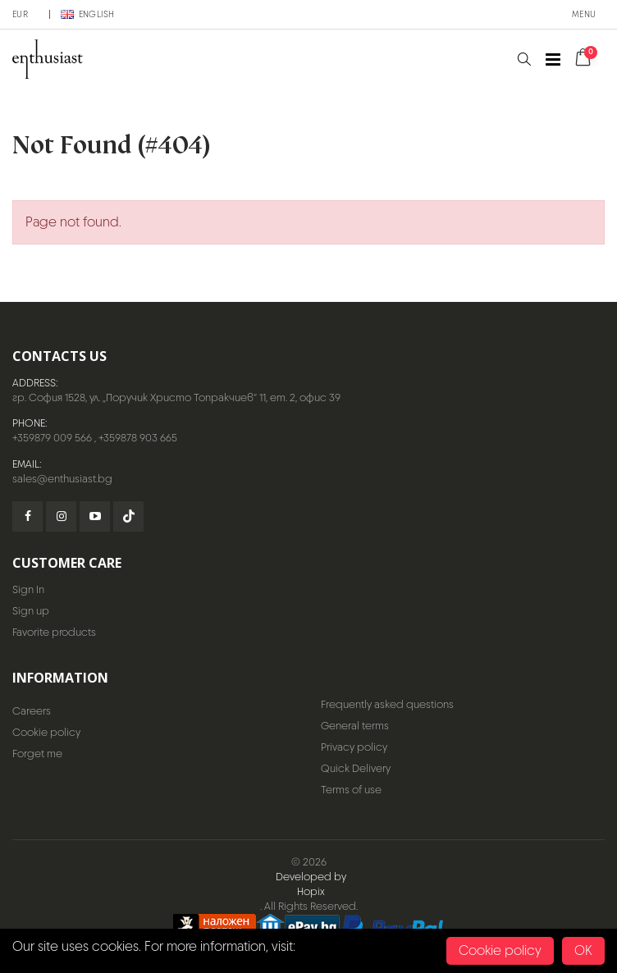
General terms (355, 726)
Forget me (37, 754)
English (88, 14)
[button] (524, 59)
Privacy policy (354, 747)
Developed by (311, 877)
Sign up (30, 611)
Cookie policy (46, 732)
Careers (31, 711)
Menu (584, 14)
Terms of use (351, 790)
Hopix (311, 891)
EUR (20, 14)
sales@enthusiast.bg (62, 479)
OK (583, 950)
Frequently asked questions (387, 704)
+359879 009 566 (52, 438)
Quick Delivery (356, 768)
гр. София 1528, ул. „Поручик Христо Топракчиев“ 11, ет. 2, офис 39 (176, 397)
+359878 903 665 (137, 438)
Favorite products (54, 632)
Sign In (28, 589)
